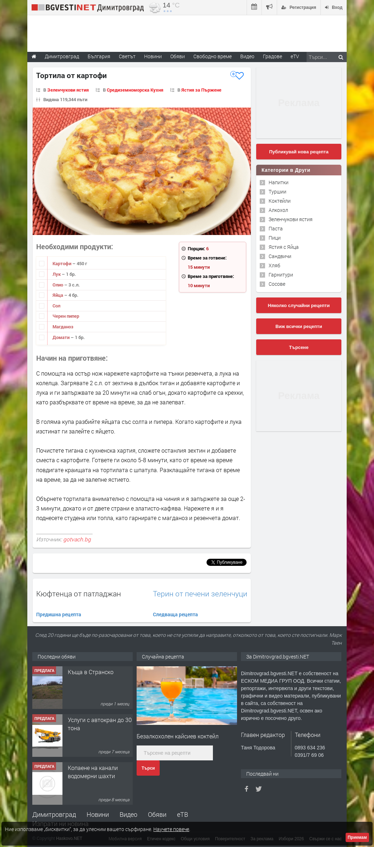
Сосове (277, 283)
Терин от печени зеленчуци (200, 593)
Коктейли (280, 200)
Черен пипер (66, 316)
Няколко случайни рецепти (299, 305)
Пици (275, 237)
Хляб (274, 265)
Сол (56, 305)
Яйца (58, 295)
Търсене (299, 347)
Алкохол (278, 210)
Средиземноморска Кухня (135, 90)
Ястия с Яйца (284, 247)
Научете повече (171, 829)
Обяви (157, 814)
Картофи (62, 263)
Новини (153, 56)
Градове (272, 56)
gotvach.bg (77, 539)
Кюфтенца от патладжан (78, 594)
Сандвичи (280, 256)
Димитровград (54, 814)
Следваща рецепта (175, 614)
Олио (58, 285)
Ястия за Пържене (201, 90)
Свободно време (212, 56)
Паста (276, 228)
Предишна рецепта (58, 614)
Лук (57, 274)
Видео (128, 814)
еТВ (182, 814)
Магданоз (63, 326)
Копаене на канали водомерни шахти (93, 771)
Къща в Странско (91, 672)
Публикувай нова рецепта (298, 151)
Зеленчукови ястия (68, 90)
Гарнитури (281, 274)
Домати (62, 337)
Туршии (277, 191)
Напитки (278, 182)
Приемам (357, 837)
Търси (148, 768)
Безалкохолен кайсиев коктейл (178, 736)
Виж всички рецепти (298, 326)
